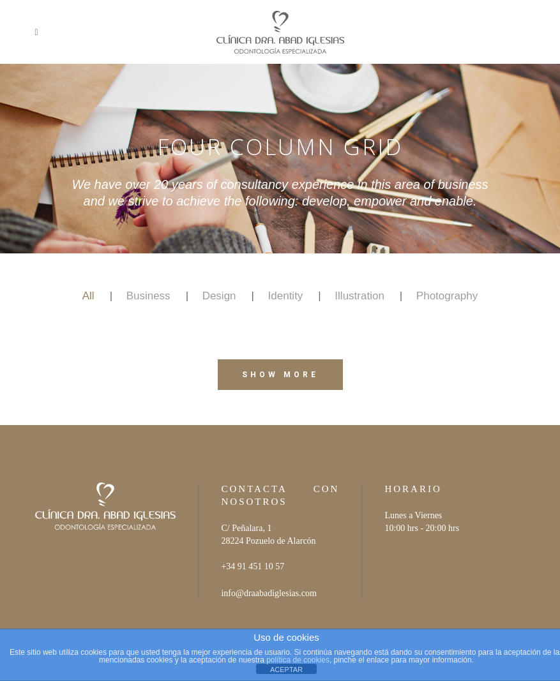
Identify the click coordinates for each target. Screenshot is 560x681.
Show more (280, 374)
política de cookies (297, 659)
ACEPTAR (286, 669)
